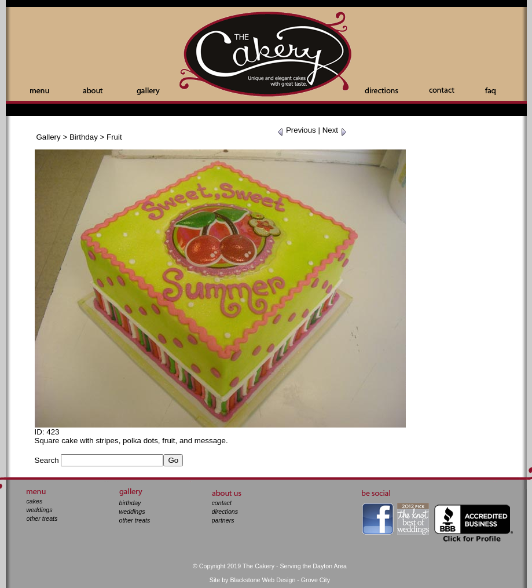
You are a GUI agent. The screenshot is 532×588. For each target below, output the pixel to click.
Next (334, 130)
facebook (378, 519)
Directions (381, 90)
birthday (130, 502)
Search (47, 460)
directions (225, 511)
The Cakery (266, 55)
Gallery (148, 91)
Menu (39, 91)
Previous (296, 130)
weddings (40, 509)
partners (223, 520)
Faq (490, 91)
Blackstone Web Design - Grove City (280, 579)
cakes (35, 501)
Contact (441, 90)
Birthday (83, 137)
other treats (42, 518)
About (93, 90)
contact (222, 502)
